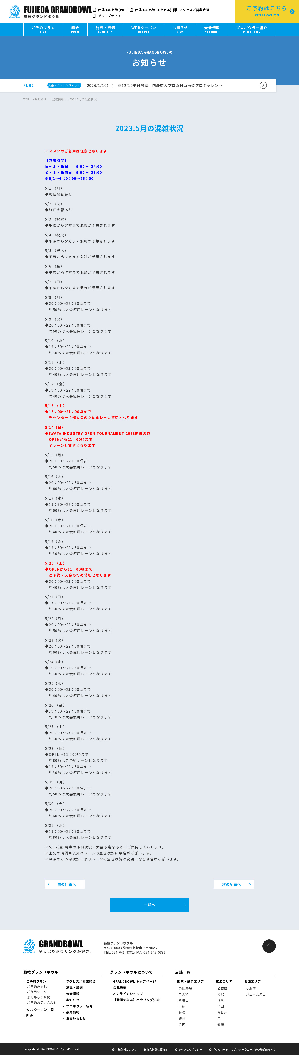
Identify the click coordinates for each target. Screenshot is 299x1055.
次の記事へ (231, 884)
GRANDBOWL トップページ (134, 981)
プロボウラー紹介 (79, 1006)
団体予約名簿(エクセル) (151, 10)
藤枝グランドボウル (40, 972)
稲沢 (220, 994)
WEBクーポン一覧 (40, 1009)
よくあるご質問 (38, 997)
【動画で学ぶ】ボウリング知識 (136, 1000)
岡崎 (220, 1000)
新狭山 (184, 1000)
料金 (29, 1015)
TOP (26, 99)
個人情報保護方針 (157, 1049)
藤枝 (182, 1012)
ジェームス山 (256, 994)
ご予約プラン (36, 981)
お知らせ (41, 99)
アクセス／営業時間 (191, 10)
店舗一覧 (183, 972)
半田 (220, 1006)
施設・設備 (74, 987)
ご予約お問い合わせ (42, 1002)
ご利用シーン (37, 992)
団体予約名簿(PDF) (110, 10)
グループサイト (107, 16)
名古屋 (222, 988)
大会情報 (72, 993)
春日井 (222, 1012)
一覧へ (149, 904)
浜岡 (182, 1024)
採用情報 (72, 1012)
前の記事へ (66, 884)
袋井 (182, 1018)
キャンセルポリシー (190, 1049)
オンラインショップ (128, 993)
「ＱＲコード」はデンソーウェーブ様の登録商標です (244, 1049)
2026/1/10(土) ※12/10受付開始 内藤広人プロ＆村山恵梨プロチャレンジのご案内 (155, 85)
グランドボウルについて (131, 972)
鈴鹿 (220, 1024)
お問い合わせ (76, 1018)
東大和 (184, 994)
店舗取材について (126, 1049)
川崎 (182, 1006)
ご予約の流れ (37, 986)
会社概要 (119, 987)
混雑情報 (58, 99)
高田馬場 (185, 988)
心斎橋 (251, 988)
